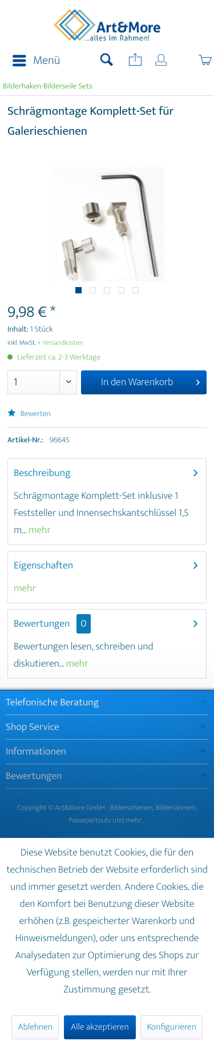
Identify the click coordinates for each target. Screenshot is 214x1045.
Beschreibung (42, 473)
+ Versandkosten (60, 343)
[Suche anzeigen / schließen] (106, 61)
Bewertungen (42, 623)
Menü (36, 61)
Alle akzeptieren (100, 1027)
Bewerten (29, 414)
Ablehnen (35, 1027)
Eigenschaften (43, 565)
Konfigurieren (171, 1027)
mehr (38, 530)
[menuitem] (33, 61)
